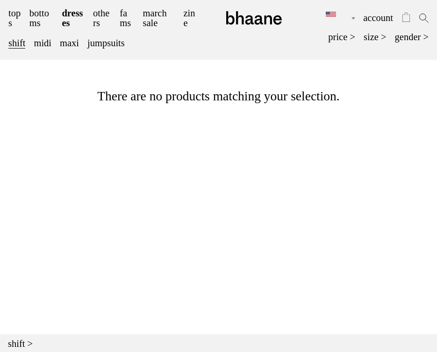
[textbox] (333, 14)
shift (16, 43)
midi (42, 43)
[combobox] (333, 18)
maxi (69, 43)
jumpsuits (106, 43)
